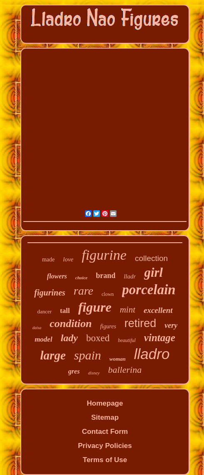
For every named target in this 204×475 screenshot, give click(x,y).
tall (65, 311)
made (48, 259)
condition (71, 323)
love (68, 259)
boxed (97, 338)
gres (74, 371)
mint (127, 310)
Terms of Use (105, 460)
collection (151, 258)
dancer (44, 311)
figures (108, 326)
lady (69, 337)
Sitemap (105, 417)
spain (87, 355)
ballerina (125, 369)
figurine (104, 255)
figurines (49, 292)
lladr (130, 276)
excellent (158, 310)
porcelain (148, 289)
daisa (37, 327)
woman (117, 359)
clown (108, 294)
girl (153, 272)
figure (95, 307)
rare (83, 290)
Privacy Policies (105, 446)
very (170, 325)
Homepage (105, 403)
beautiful (127, 340)
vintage (159, 337)
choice (81, 277)
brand (105, 275)
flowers (57, 276)
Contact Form (105, 432)
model (43, 339)
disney (94, 372)
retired (140, 323)
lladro (152, 354)
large (53, 355)
